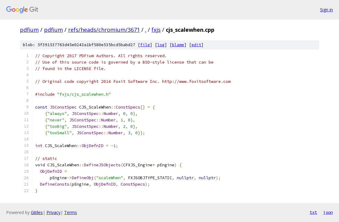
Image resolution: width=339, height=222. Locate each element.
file (145, 44)
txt (313, 212)
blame (178, 44)
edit (196, 44)
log (161, 44)
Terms (70, 212)
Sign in (326, 10)
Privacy (53, 212)
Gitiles (37, 212)
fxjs (156, 29)
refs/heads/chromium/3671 (104, 29)
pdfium (29, 29)
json (328, 212)
